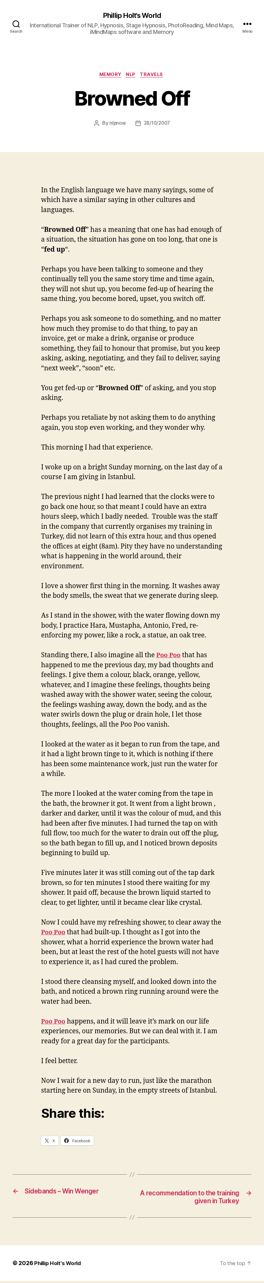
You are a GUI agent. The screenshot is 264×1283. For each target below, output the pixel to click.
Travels (154, 76)
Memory (109, 76)
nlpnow (116, 125)
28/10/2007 (157, 125)
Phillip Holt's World (132, 15)
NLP (132, 76)
